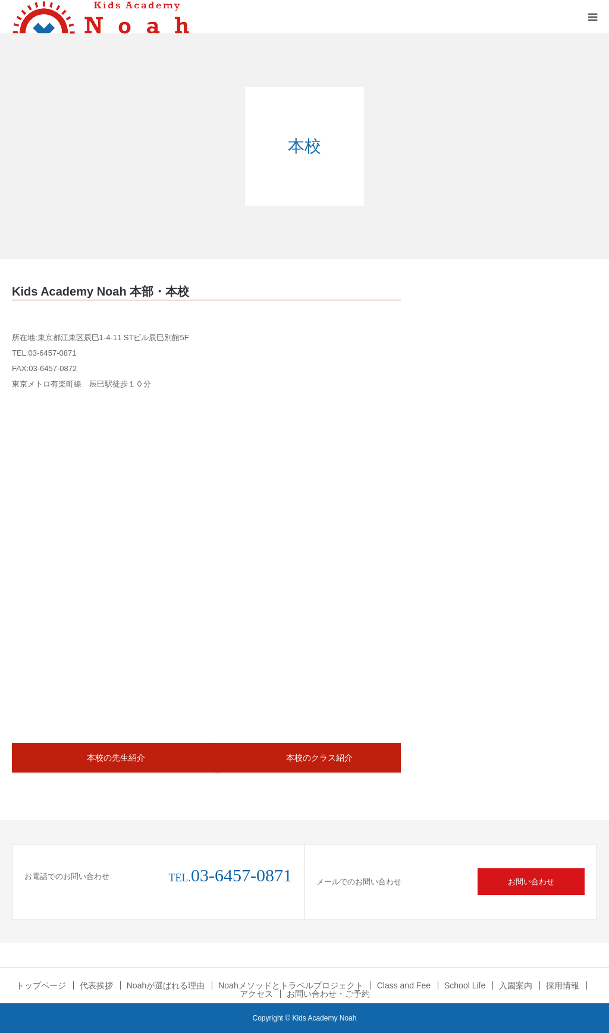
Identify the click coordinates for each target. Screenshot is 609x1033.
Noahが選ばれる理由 (166, 985)
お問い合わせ (531, 881)
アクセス (256, 994)
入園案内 (515, 985)
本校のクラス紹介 (319, 757)
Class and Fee (404, 985)
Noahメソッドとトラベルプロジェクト (290, 985)
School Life (464, 985)
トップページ (41, 985)
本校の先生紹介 (116, 757)
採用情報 (562, 985)
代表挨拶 (96, 985)
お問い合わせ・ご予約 (328, 994)
